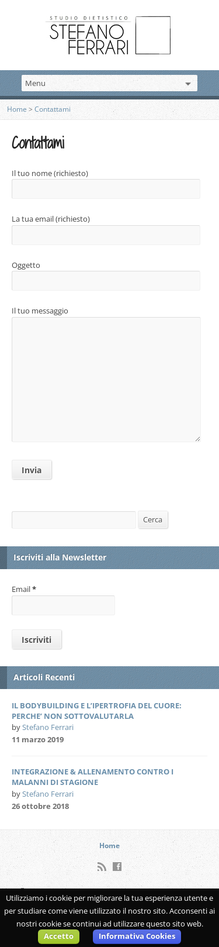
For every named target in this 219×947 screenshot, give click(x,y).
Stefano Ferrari (48, 727)
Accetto (59, 936)
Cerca (152, 519)
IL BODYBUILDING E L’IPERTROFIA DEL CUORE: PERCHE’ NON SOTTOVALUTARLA (97, 710)
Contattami (52, 109)
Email (24, 589)
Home (17, 109)
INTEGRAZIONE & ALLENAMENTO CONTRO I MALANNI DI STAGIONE (92, 776)
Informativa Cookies (137, 936)
